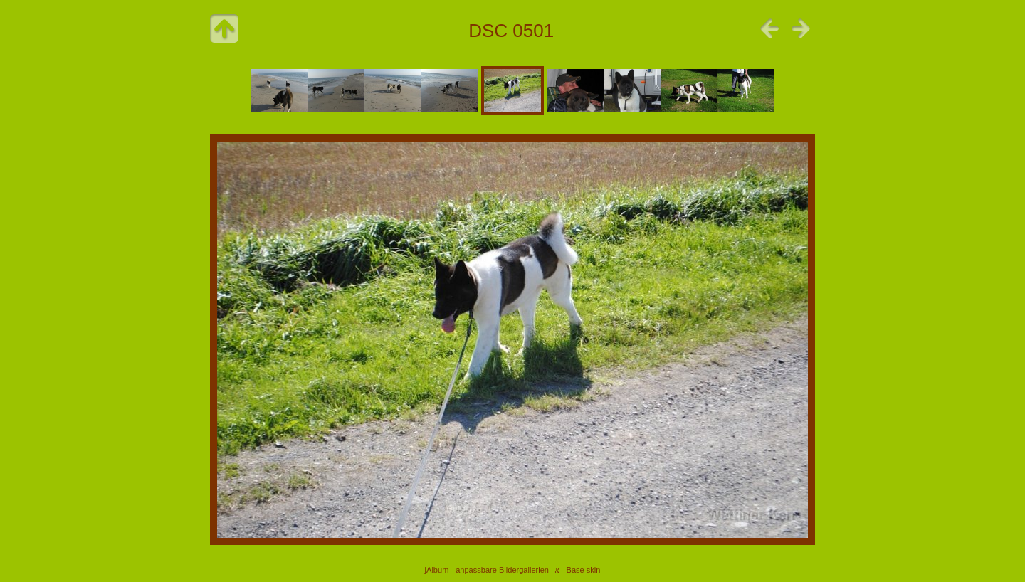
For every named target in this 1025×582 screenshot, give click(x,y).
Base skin (584, 570)
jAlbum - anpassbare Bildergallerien (487, 570)
